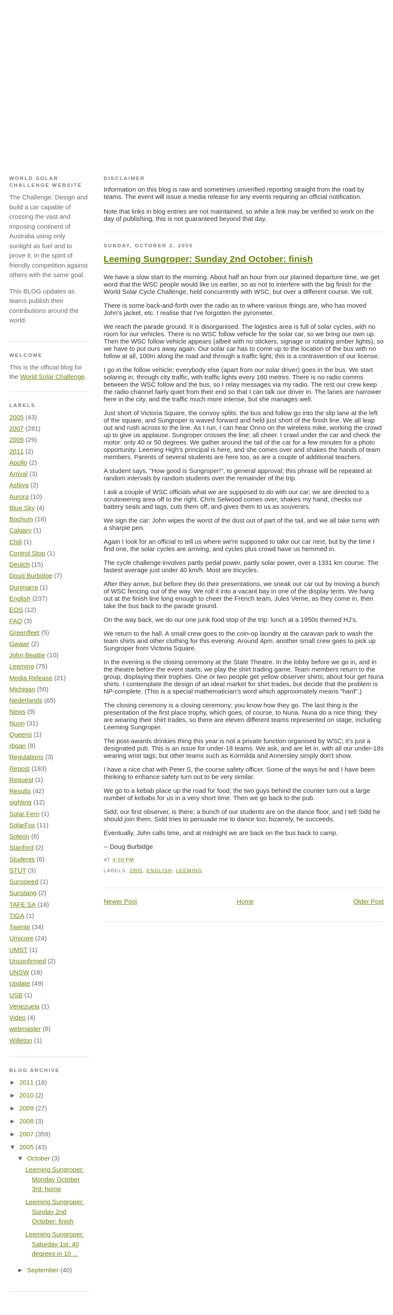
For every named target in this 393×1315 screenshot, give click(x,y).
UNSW (19, 972)
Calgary (20, 530)
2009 (16, 439)
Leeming (189, 870)
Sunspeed (24, 881)
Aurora (19, 496)
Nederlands (26, 700)
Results (20, 791)
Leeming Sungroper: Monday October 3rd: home (54, 1179)
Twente (19, 926)
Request (21, 779)
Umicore (21, 938)
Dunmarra (23, 587)
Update (19, 983)
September (44, 1270)
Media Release (31, 677)
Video (17, 1017)
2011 (16, 451)
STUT (17, 870)
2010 (27, 1095)
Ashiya (19, 485)
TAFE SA (22, 904)
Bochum (21, 519)
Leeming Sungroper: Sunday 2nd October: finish (208, 259)
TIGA (17, 915)
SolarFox (22, 825)
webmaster (25, 1028)
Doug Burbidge (31, 575)
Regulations (26, 756)
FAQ (15, 620)
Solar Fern (24, 813)
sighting (20, 802)
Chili (15, 542)
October (39, 1158)
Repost (19, 768)
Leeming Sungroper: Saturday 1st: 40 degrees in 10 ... (54, 1243)
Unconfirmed (27, 961)
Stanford (21, 847)
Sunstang (23, 892)
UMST (18, 949)
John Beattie (27, 655)
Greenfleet (24, 632)
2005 (136, 870)
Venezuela (24, 1006)
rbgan (17, 745)
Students (22, 859)
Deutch (19, 564)
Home (245, 901)
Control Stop (27, 553)
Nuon (17, 723)
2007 (16, 428)
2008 (27, 1121)
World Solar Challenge (52, 376)
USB (16, 995)
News (17, 711)
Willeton (20, 1040)
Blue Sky (22, 507)
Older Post (368, 901)
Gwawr (19, 643)
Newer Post (120, 901)
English (159, 870)
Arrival (18, 473)
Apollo (18, 462)
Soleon (19, 836)
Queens (20, 734)
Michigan (22, 689)
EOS (16, 609)
